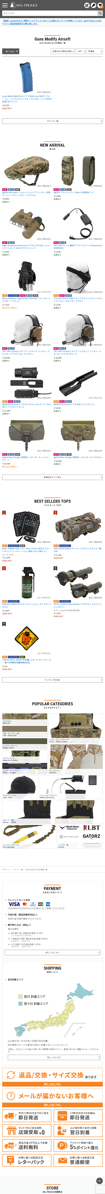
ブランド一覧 (52, 121)
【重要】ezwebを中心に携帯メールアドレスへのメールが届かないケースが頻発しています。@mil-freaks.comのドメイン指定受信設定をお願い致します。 (52, 22)
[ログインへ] (93, 5)
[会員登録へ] (87, 5)
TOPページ (6, 869)
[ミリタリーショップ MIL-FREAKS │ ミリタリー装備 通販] (23, 5)
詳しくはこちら (52, 952)
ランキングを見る (52, 679)
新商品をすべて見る (52, 477)
